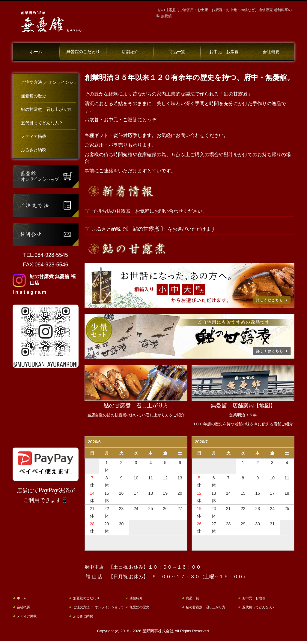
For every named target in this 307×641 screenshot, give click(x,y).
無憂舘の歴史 (33, 96)
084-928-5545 (51, 255)
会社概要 (271, 52)
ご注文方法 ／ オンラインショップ (48, 82)
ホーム (36, 52)
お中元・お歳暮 (224, 52)
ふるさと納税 (33, 150)
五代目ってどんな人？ (42, 123)
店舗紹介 (130, 52)
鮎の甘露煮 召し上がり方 (46, 109)
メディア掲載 (33, 136)
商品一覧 (176, 52)
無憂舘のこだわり (83, 52)
